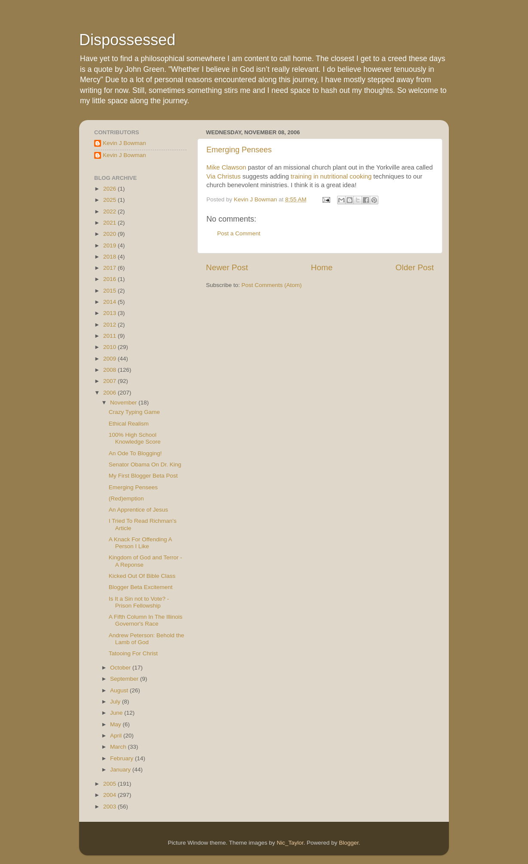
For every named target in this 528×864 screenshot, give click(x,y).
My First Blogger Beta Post (143, 475)
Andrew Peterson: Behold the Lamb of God (146, 638)
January (121, 769)
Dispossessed (127, 40)
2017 (110, 268)
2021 (110, 222)
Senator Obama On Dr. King (145, 464)
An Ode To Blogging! (135, 453)
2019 (110, 245)
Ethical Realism (129, 423)
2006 (110, 392)
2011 (110, 336)
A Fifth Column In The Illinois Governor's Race (146, 620)
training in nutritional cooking (331, 176)
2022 (110, 211)
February (122, 758)
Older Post (415, 267)
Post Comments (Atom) (272, 285)
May (116, 724)
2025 (110, 200)
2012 (110, 324)
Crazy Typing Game (134, 412)
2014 (110, 302)
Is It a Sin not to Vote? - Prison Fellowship (139, 602)
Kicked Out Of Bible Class (142, 576)
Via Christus (223, 176)
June (117, 713)
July (116, 701)
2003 (110, 806)
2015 (110, 290)
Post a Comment (239, 233)
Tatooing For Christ (133, 653)
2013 (110, 313)
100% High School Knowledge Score (135, 438)
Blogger (349, 842)
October (121, 667)
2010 (110, 347)
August (120, 690)
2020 (110, 234)
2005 (110, 784)
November (124, 402)
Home (321, 267)
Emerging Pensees (239, 149)
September (125, 679)
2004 (110, 795)
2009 (110, 358)
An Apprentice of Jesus (138, 509)
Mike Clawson (226, 167)
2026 (110, 188)
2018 (110, 256)
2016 (110, 279)
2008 (110, 370)
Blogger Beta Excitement (141, 587)
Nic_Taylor (289, 842)
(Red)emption (126, 498)
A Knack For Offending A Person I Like (140, 542)
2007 (110, 381)
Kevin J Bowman (124, 143)
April (116, 735)
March (119, 747)
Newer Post (227, 267)
